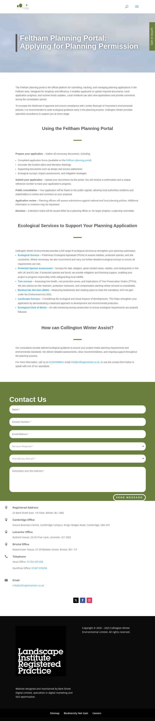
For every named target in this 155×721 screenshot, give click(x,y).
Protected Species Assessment (35, 268)
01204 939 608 (35, 561)
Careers (96, 713)
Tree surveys (25, 281)
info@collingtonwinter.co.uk (85, 362)
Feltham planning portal (78, 160)
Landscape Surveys (29, 298)
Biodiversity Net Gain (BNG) (33, 290)
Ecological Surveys (29, 255)
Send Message (129, 497)
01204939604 (56, 362)
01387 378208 (39, 568)
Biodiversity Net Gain (76, 713)
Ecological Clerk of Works (32, 307)
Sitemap (54, 713)
